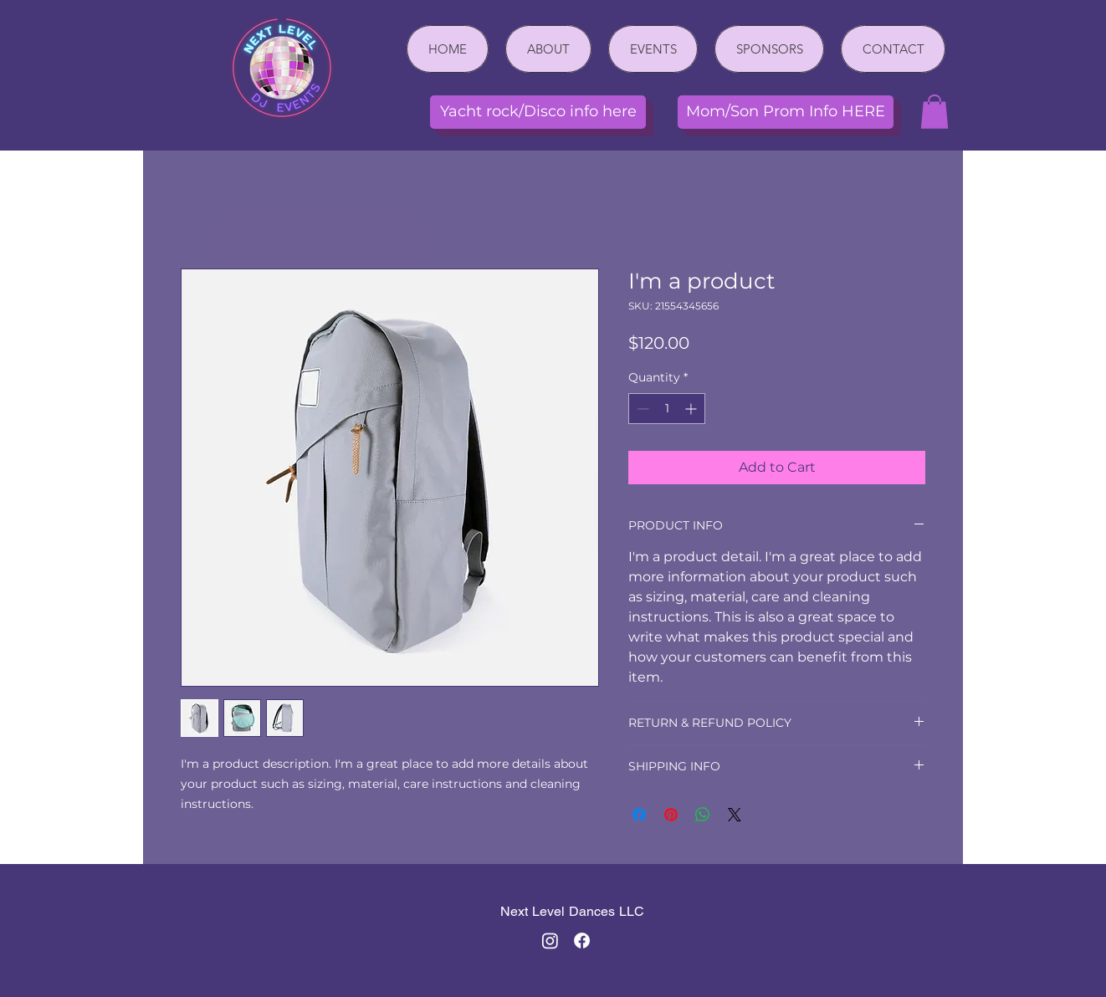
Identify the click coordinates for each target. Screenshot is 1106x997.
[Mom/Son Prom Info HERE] (786, 112)
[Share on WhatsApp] (703, 815)
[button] (934, 112)
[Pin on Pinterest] (671, 815)
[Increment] (692, 408)
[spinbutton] (667, 408)
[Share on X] (735, 815)
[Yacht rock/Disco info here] (538, 112)
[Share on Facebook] (639, 815)
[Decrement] (641, 408)
